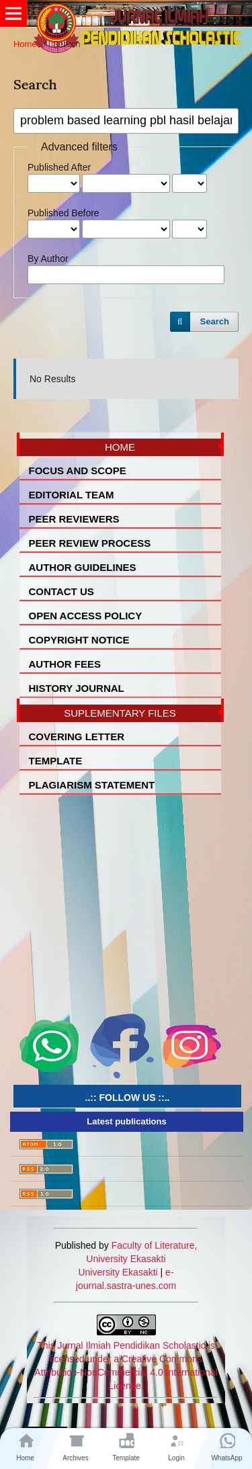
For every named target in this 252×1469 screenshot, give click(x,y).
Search (214, 321)
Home (25, 44)
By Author (48, 258)
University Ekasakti (117, 1272)
